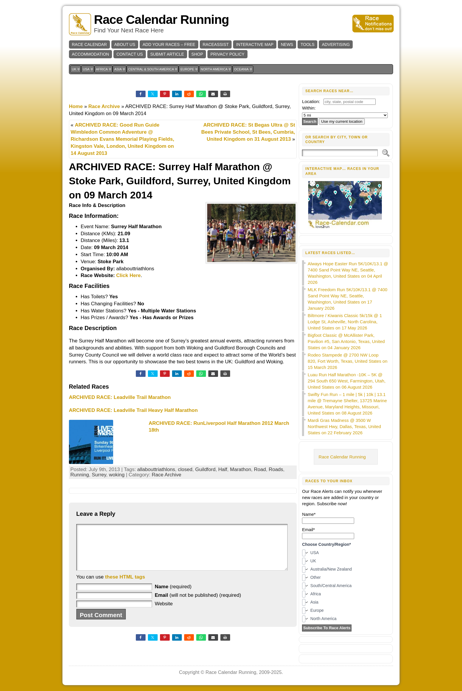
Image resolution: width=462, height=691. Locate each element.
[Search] (340, 153)
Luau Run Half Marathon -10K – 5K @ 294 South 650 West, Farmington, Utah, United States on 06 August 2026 (346, 381)
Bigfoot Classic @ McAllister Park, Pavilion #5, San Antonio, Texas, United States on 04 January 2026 (346, 341)
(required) (173, 595)
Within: (309, 107)
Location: (311, 101)
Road (260, 469)
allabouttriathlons (156, 469)
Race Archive (104, 106)
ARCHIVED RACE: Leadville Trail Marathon (120, 397)
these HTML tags (125, 586)
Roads (276, 469)
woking (117, 475)
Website (164, 612)
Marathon (240, 469)
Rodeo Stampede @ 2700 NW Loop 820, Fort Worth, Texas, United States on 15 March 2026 (347, 361)
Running (79, 475)
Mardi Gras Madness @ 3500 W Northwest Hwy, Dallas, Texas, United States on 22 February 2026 (344, 426)
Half (222, 469)
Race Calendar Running (161, 19)
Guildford (205, 469)
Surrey (99, 475)
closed (185, 469)
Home (76, 106)
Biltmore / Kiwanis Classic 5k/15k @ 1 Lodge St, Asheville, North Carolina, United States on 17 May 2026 (345, 321)
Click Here (128, 275)
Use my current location (341, 121)
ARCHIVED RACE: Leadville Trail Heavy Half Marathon (133, 410)
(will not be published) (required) (198, 604)
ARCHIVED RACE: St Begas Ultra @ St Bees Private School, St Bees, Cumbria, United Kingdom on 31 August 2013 (248, 132)
